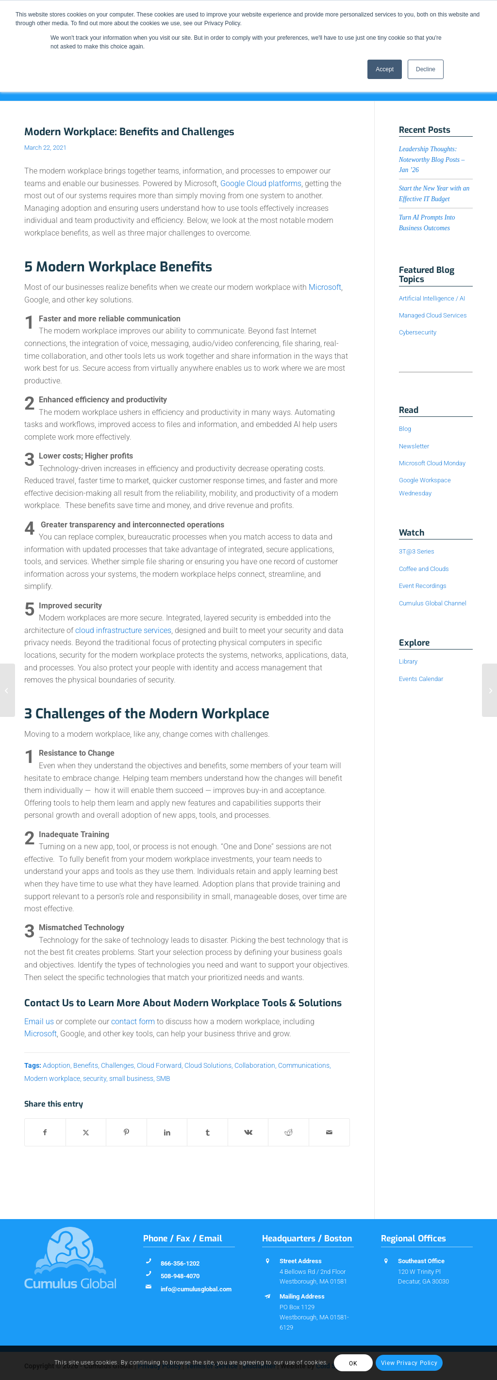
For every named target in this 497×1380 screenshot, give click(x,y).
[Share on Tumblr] (207, 1132)
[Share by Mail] (329, 1132)
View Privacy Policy (409, 1363)
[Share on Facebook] (45, 1132)
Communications (304, 1066)
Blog (405, 428)
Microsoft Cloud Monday (432, 463)
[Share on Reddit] (288, 1132)
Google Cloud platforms (260, 183)
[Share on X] (86, 1132)
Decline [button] (425, 69)
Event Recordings (423, 585)
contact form (133, 1021)
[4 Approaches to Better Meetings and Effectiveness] (489, 690)
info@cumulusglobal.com (196, 1289)
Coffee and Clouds (424, 568)
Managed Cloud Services (433, 315)
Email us (39, 1021)
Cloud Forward (159, 1066)
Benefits (85, 1066)
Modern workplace (52, 1079)
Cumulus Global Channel (432, 603)
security (94, 1079)
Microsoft (325, 287)
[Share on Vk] (248, 1132)
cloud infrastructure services (123, 630)
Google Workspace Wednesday (425, 486)
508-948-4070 (180, 1276)
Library (408, 661)
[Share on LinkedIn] (167, 1132)
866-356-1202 (180, 1263)
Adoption (56, 1066)
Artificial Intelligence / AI (432, 298)
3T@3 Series (416, 551)
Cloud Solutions (208, 1066)
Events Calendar (421, 678)
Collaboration (254, 1066)
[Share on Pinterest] (126, 1132)
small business (131, 1079)
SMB (163, 1079)
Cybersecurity (417, 332)
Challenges (117, 1066)
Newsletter (414, 446)
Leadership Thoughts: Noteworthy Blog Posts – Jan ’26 (432, 159)
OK (353, 1363)
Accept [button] (385, 69)
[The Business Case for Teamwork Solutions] (7, 690)
